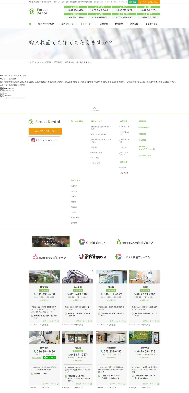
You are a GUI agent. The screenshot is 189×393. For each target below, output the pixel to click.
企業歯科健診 (152, 23)
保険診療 (119, 23)
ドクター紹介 (87, 23)
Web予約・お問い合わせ (149, 2)
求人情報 (134, 149)
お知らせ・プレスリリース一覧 (139, 154)
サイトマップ (34, 389)
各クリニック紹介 (46, 23)
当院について (67, 23)
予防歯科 (117, 152)
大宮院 (154, 158)
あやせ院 (155, 146)
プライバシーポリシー (50, 389)
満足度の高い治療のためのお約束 (96, 143)
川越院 (154, 152)
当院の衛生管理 (90, 155)
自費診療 (104, 23)
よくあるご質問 (137, 158)
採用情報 (132, 2)
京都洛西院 (156, 161)
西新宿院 (155, 155)
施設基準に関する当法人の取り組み (97, 149)
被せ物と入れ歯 (119, 149)
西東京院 (155, 143)
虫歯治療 (117, 162)
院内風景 (134, 146)
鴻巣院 (154, 149)
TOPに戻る (75, 139)
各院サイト (155, 139)
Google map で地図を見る (40, 265)
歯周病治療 (118, 165)
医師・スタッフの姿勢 (92, 146)
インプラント (118, 143)
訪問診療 (134, 23)
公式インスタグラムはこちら (44, 160)
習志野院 (155, 164)
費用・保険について (121, 155)
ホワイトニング (119, 146)
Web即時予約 (44, 241)
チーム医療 (89, 158)
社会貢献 (88, 152)
